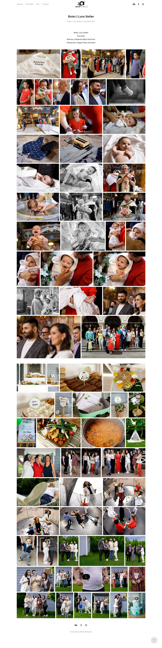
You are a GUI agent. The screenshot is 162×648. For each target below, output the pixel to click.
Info (37, 4)
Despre (20, 4)
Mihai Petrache (86, 632)
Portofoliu (30, 4)
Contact (45, 4)
